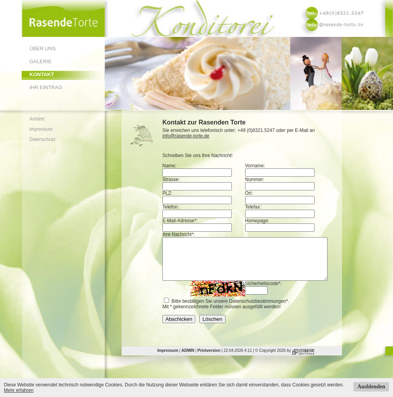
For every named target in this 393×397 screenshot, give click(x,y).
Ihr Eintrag (45, 87)
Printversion (208, 359)
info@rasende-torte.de (185, 136)
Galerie (40, 61)
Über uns (42, 48)
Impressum (41, 129)
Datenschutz (42, 139)
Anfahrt (37, 119)
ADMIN (188, 359)
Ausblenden (371, 387)
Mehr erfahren (18, 390)
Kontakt (41, 74)
